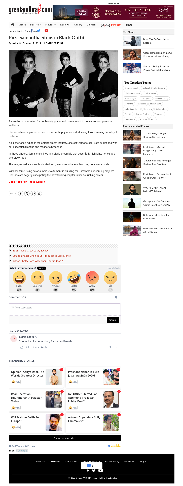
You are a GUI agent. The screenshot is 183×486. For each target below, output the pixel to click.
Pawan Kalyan (130, 98)
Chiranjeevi (146, 98)
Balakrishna (161, 109)
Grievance (129, 461)
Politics (35, 25)
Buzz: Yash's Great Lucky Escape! (31, 250)
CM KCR (128, 114)
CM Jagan (147, 109)
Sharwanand (155, 104)
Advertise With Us (91, 461)
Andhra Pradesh (143, 114)
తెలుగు (128, 24)
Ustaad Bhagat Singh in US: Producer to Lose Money (42, 255)
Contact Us (71, 461)
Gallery (78, 24)
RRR (153, 119)
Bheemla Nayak (131, 88)
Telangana (159, 114)
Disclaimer (55, 461)
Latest (22, 24)
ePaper (143, 461)
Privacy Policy (112, 461)
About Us (40, 461)
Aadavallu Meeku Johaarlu (153, 88)
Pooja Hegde (130, 119)
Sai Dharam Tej (161, 98)
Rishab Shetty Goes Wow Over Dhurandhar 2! (38, 261)
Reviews (65, 24)
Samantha (21, 450)
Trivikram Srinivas (132, 93)
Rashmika (141, 104)
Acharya (143, 119)
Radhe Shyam (150, 93)
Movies (50, 25)
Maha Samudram (132, 109)
